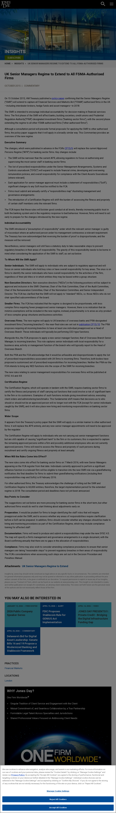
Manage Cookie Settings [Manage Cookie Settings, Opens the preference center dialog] (58, 792)
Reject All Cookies (58, 800)
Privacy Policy (18, 776)
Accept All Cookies (58, 808)
